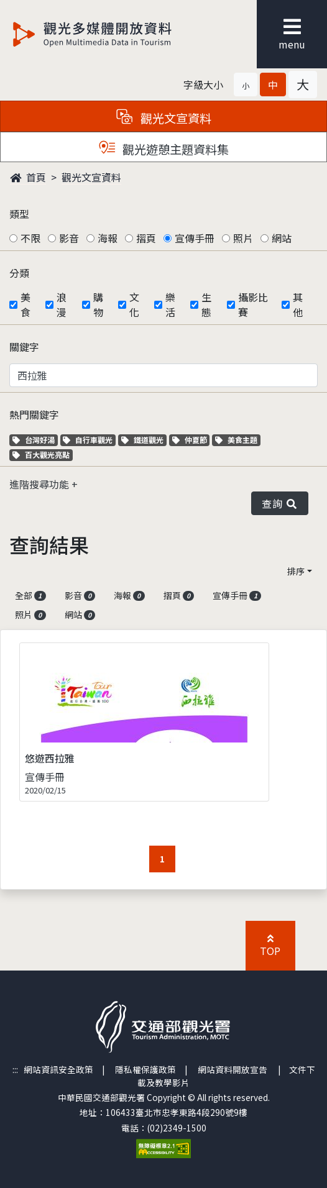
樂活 (170, 304)
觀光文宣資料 (91, 177)
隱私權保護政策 (145, 1069)
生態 (206, 304)
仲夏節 (191, 439)
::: (15, 1069)
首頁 (28, 177)
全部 (30, 595)
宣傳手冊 (194, 238)
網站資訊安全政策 (58, 1069)
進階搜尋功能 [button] (40, 484)
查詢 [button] (280, 503)
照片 (243, 238)
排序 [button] (296, 571)
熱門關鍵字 (34, 414)
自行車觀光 (88, 439)
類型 (19, 213)
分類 (19, 272)
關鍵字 (24, 346)
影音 (69, 238)
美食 (25, 304)
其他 (298, 304)
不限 (30, 238)
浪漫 (62, 304)
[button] (245, 84)
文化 (134, 304)
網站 (282, 238)
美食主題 (237, 439)
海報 (107, 238)
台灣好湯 (35, 439)
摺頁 (146, 238)
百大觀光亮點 (41, 454)
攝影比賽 (253, 304)
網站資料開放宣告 (232, 1069)
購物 (98, 304)
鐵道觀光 (144, 439)
